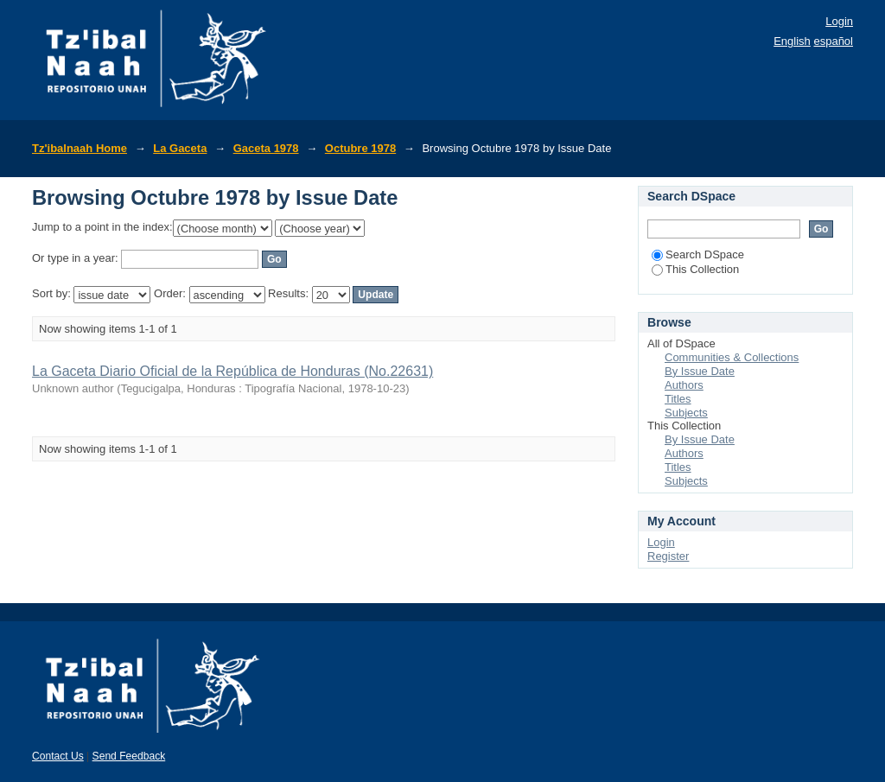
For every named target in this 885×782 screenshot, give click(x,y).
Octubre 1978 (360, 148)
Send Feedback (129, 756)
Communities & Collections (732, 357)
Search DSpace (698, 254)
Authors (684, 384)
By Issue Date (700, 371)
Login (839, 21)
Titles (678, 398)
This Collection (695, 269)
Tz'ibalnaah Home (79, 148)
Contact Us (58, 756)
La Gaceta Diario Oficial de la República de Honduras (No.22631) (232, 371)
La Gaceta (180, 148)
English (792, 41)
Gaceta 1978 (266, 148)
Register (668, 556)
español (833, 41)
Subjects (686, 412)
